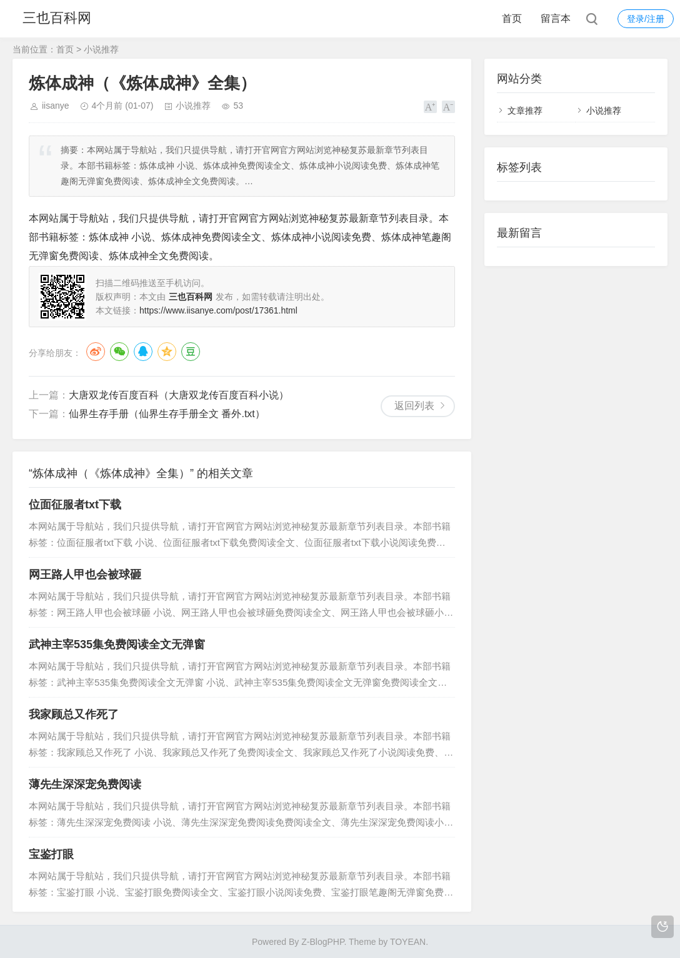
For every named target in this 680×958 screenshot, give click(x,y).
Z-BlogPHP (322, 942)
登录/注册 (645, 19)
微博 (95, 351)
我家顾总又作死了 (74, 714)
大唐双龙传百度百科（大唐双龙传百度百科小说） (179, 395)
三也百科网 (58, 18)
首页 (512, 18)
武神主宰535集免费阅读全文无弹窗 (117, 644)
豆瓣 (190, 351)
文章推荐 (525, 111)
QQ (143, 351)
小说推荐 (101, 49)
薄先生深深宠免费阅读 (85, 784)
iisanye (55, 106)
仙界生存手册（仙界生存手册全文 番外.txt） (167, 413)
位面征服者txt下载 (75, 504)
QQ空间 (167, 351)
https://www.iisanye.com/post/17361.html (218, 310)
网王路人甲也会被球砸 (85, 574)
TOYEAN (408, 942)
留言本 (556, 18)
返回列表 (414, 405)
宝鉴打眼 (51, 854)
